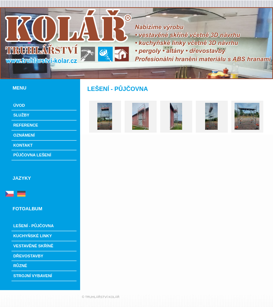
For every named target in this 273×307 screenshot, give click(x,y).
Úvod (19, 105)
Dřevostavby (28, 256)
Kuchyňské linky (32, 236)
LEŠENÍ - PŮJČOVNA (33, 226)
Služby (21, 115)
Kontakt (23, 145)
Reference (25, 125)
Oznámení (24, 135)
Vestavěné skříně (33, 246)
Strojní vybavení (32, 276)
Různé (20, 266)
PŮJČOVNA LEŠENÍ (32, 155)
